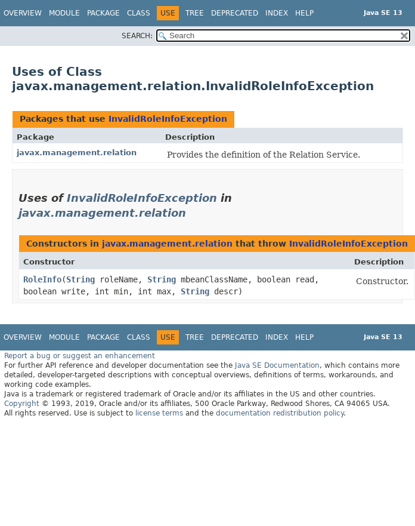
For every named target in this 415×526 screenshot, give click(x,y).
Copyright (21, 403)
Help (304, 13)
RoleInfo (42, 279)
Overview (23, 13)
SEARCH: (137, 36)
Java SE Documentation (277, 365)
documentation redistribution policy (279, 413)
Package (103, 13)
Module (64, 13)
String (80, 279)
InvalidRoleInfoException (168, 119)
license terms (159, 413)
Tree (194, 13)
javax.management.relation (77, 152)
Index (276, 13)
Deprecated (234, 13)
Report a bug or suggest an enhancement (79, 356)
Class (138, 13)
